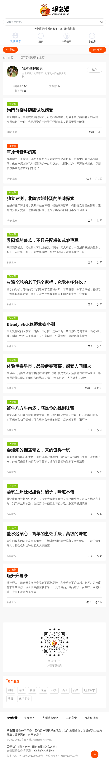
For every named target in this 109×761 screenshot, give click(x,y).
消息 (41, 38)
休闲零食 (24, 698)
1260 (98, 388)
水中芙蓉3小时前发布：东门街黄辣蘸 (54, 28)
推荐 (97, 49)
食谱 (32, 690)
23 (99, 346)
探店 (43, 690)
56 (99, 430)
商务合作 (24, 746)
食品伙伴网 (91, 717)
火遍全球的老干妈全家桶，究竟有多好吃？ (47, 282)
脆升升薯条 (17, 575)
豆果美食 (71, 717)
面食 (65, 690)
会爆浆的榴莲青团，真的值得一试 (38, 450)
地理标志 (89, 690)
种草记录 (66, 38)
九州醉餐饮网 (50, 717)
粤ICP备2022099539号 (31, 755)
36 (99, 220)
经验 (54, 690)
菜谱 (21, 690)
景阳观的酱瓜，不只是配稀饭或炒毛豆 (42, 240)
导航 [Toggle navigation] (10, 49)
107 (98, 178)
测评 (10, 690)
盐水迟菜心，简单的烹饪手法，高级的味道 (47, 533)
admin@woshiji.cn (44, 750)
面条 (75, 690)
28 (99, 472)
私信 (94, 69)
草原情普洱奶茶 (21, 152)
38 (99, 262)
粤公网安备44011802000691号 (61, 755)
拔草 (12, 104)
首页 (10, 57)
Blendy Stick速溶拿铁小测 (31, 324)
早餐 (10, 698)
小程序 (92, 38)
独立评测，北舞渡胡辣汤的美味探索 (40, 198)
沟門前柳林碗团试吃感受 (30, 110)
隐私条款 (50, 746)
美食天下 (29, 717)
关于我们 (12, 746)
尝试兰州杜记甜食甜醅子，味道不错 (40, 491)
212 (98, 602)
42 (99, 513)
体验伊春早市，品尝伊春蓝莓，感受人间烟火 (49, 366)
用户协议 (37, 746)
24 (99, 555)
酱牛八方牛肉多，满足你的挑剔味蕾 (40, 408)
